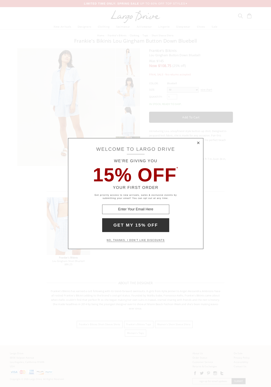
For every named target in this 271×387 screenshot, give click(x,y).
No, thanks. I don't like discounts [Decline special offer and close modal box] (136, 240)
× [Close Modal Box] (198, 143)
